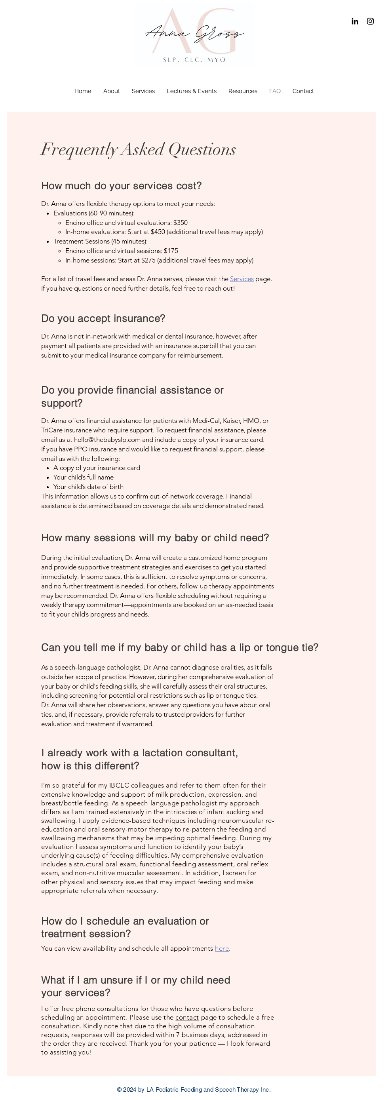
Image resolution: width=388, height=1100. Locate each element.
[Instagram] (370, 21)
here (222, 948)
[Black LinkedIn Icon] (354, 21)
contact (187, 1017)
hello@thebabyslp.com (107, 439)
